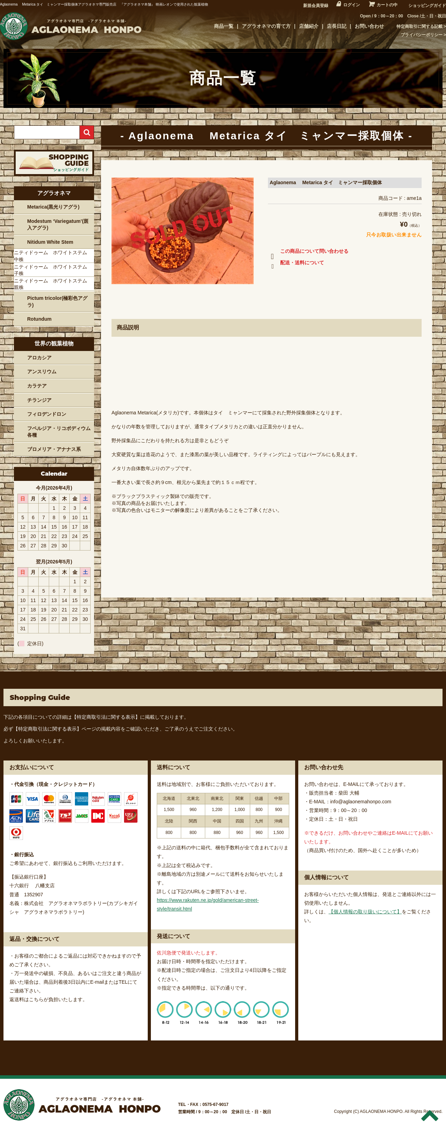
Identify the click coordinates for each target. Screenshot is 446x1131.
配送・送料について (296, 264)
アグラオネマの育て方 (266, 26)
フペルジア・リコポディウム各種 (59, 432)
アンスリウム (41, 371)
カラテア (37, 386)
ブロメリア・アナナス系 (54, 449)
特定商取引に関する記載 (420, 26)
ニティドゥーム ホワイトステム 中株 (53, 256)
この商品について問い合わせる (308, 252)
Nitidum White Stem (50, 242)
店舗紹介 (308, 26)
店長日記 (336, 26)
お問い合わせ (369, 26)
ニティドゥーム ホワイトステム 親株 (53, 284)
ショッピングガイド (427, 5)
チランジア (39, 400)
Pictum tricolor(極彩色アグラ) (57, 301)
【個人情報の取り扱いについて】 (365, 911)
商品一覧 (223, 26)
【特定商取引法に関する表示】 (106, 717)
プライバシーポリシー (422, 34)
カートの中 (387, 4)
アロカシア (39, 357)
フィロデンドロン (46, 414)
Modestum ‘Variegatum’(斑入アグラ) (58, 224)
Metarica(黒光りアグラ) (53, 207)
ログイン (351, 4)
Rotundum (39, 319)
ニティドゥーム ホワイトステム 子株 (53, 270)
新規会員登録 (315, 5)
